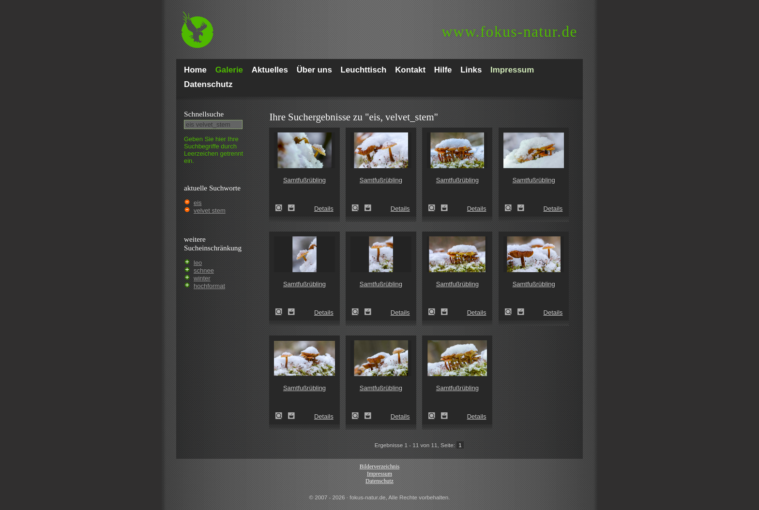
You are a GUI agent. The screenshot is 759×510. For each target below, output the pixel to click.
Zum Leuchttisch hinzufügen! (291, 207)
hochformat (209, 286)
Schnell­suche (204, 114)
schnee (204, 270)
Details (324, 208)
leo (198, 262)
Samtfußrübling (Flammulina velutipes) (281, 207)
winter (202, 278)
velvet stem (210, 210)
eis (198, 202)
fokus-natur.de (509, 31)
